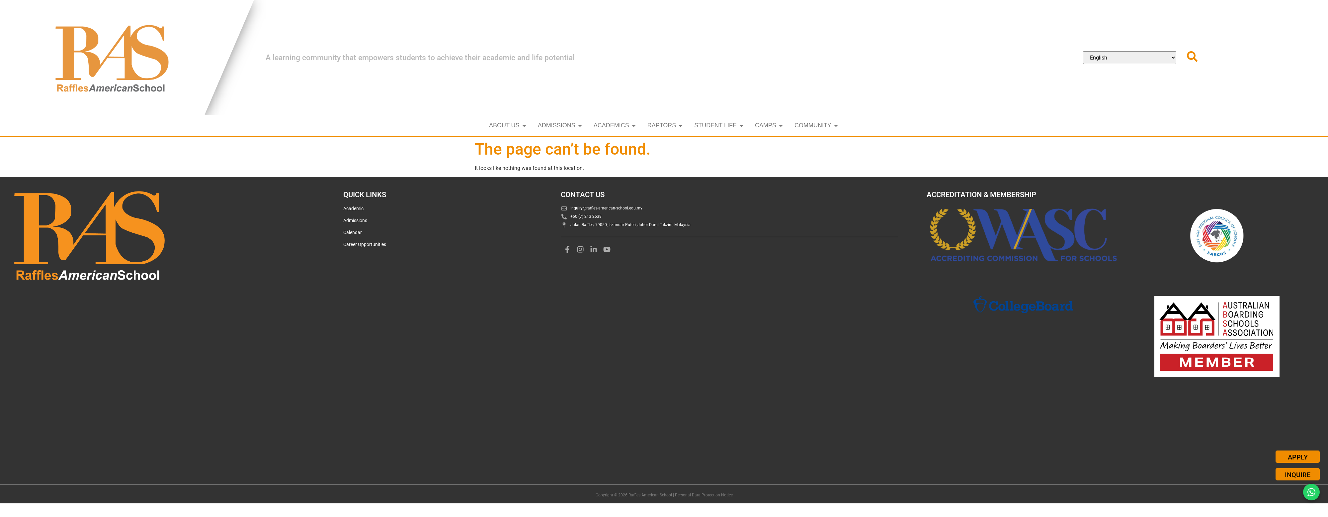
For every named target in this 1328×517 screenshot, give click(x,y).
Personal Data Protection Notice (704, 495)
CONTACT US (583, 195)
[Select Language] (1129, 57)
